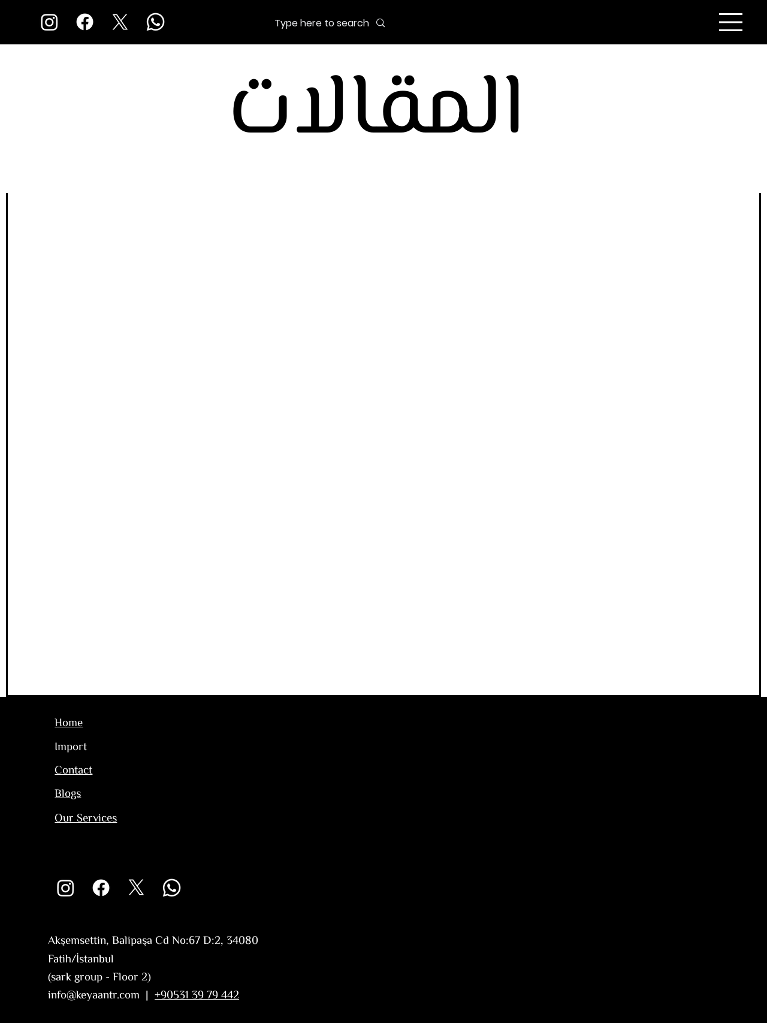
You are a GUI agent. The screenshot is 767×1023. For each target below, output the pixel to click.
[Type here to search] (302, 23)
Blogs (68, 794)
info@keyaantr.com (94, 995)
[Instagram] (49, 22)
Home (69, 723)
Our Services (86, 819)
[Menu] (731, 22)
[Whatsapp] (155, 22)
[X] (120, 22)
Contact (73, 771)
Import (71, 747)
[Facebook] (85, 22)
